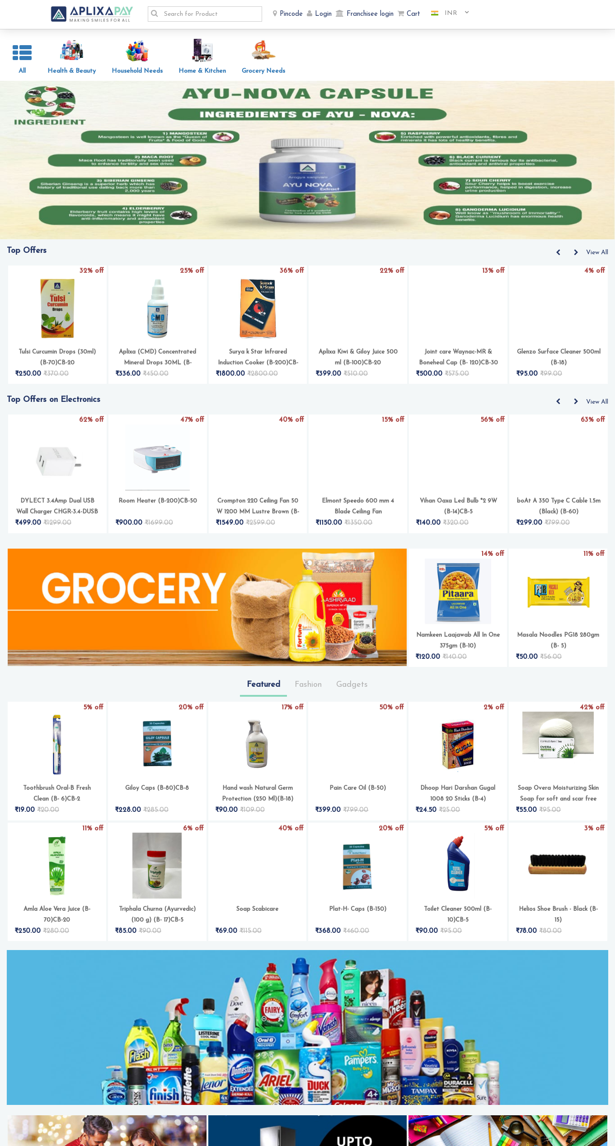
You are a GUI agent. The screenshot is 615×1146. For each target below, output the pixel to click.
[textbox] (210, 14)
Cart (413, 14)
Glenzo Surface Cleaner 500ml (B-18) (559, 376)
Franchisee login (370, 14)
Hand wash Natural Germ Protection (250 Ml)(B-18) (257, 812)
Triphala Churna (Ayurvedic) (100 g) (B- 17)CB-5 (157, 933)
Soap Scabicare (257, 928)
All (22, 71)
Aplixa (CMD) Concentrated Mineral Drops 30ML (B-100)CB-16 (157, 377)
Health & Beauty (71, 71)
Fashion (308, 703)
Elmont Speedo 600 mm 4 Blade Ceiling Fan (358, 525)
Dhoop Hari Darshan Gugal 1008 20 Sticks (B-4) (457, 812)
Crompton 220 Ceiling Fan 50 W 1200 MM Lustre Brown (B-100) (257, 526)
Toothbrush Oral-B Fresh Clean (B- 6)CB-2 (57, 812)
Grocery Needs (263, 71)
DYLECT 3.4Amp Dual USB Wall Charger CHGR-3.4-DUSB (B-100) (57, 526)
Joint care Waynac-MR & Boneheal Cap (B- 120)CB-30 (458, 376)
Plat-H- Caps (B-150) (357, 928)
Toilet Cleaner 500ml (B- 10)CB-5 (458, 933)
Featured (263, 703)
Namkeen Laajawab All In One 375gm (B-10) (458, 659)
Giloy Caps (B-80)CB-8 (157, 807)
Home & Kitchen (202, 71)
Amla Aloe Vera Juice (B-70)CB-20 (56, 933)
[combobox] (446, 13)
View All (597, 271)
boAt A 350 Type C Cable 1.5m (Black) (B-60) (559, 525)
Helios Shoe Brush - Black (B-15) (558, 933)
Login (323, 14)
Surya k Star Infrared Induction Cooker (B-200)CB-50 (258, 377)
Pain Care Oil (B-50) (357, 807)
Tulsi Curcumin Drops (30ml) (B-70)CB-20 (57, 376)
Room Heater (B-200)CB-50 (157, 519)
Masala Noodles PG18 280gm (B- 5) (558, 659)
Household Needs (137, 71)
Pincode (291, 14)
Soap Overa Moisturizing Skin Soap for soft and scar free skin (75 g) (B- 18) (558, 813)
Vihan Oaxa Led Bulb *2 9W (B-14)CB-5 (458, 525)
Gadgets (352, 703)
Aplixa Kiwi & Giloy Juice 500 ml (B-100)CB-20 (358, 376)
